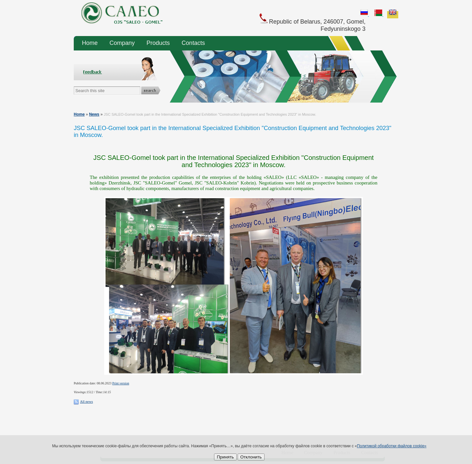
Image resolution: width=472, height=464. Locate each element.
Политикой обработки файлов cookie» (391, 446)
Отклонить (251, 456)
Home (90, 43)
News (94, 114)
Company (122, 43)
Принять (225, 456)
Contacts (193, 43)
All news (86, 401)
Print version (120, 383)
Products (158, 43)
